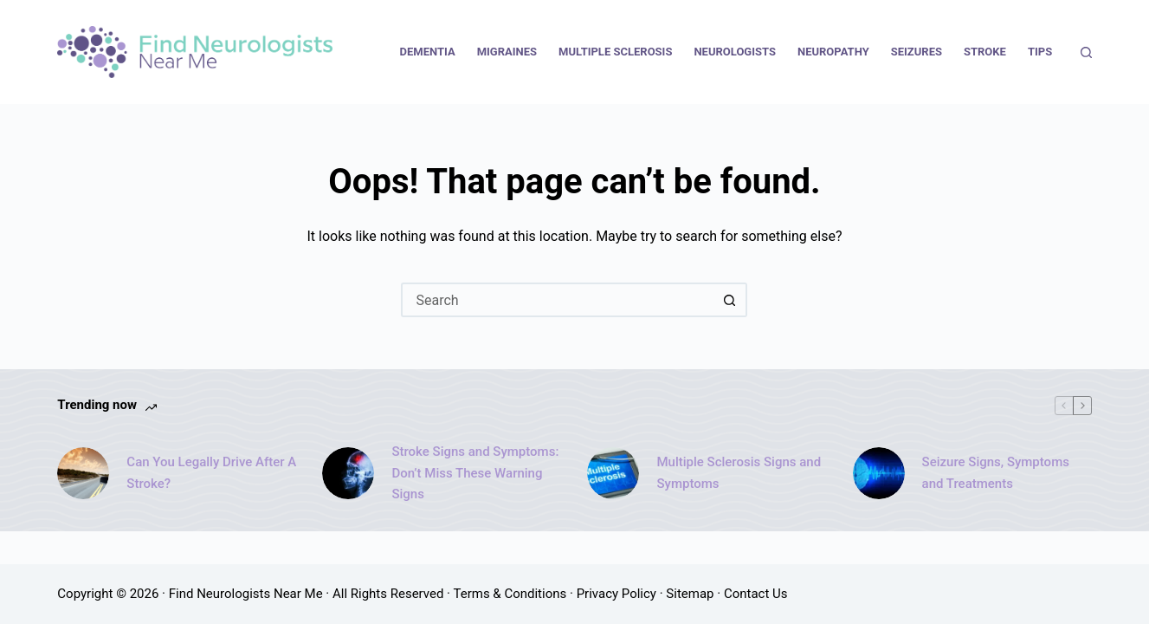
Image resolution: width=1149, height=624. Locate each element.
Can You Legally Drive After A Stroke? (211, 472)
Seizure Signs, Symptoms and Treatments (995, 472)
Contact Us (756, 593)
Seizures (916, 51)
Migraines (507, 51)
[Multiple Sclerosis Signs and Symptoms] (613, 473)
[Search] (1086, 52)
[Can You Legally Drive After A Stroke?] (83, 473)
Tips (1040, 51)
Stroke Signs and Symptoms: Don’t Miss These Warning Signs (474, 473)
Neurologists (735, 51)
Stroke (985, 51)
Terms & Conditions (509, 593)
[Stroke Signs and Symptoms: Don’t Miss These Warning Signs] (348, 473)
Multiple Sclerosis (615, 51)
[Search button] (730, 300)
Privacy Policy (616, 593)
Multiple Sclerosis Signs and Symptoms (738, 472)
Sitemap (689, 593)
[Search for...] (557, 300)
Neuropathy (833, 51)
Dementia (427, 51)
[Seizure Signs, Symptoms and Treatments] (879, 473)
